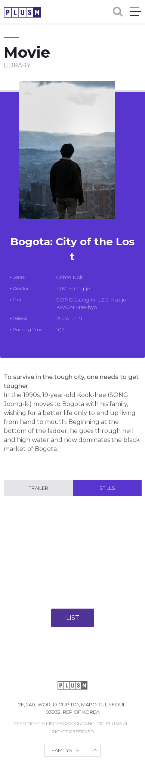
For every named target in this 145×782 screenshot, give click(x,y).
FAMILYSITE (65, 750)
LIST (72, 617)
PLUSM (22, 12)
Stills (107, 488)
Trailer (38, 488)
